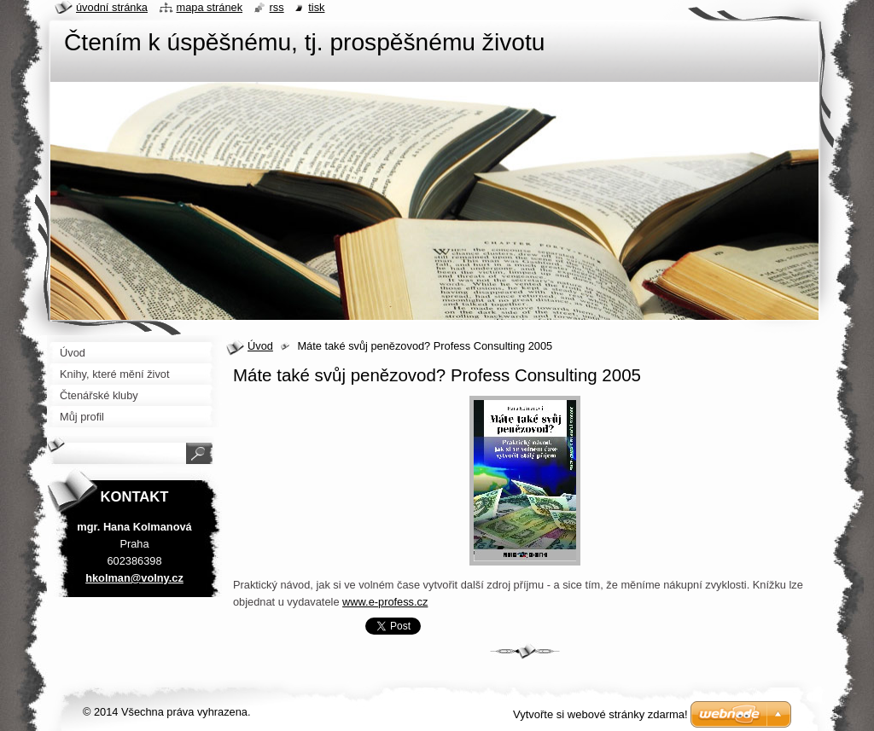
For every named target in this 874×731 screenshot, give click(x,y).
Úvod (260, 345)
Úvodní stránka (112, 7)
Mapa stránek (210, 7)
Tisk (316, 7)
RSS (277, 7)
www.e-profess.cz (385, 601)
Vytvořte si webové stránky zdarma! (600, 714)
